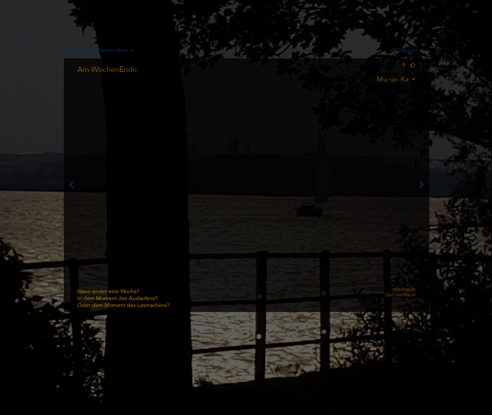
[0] (407, 64)
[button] (246, 184)
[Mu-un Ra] (359, 79)
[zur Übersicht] (408, 50)
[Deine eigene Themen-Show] (103, 50)
